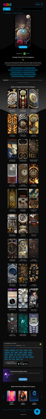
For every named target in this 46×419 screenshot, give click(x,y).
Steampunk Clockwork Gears (33, 135)
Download (23, 47)
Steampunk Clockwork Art (23, 235)
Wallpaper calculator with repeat (17, 68)
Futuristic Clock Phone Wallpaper (12, 285)
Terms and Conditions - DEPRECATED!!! (20, 409)
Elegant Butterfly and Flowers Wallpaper (23, 310)
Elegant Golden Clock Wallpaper (12, 110)
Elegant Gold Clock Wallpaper (34, 110)
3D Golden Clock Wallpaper (34, 285)
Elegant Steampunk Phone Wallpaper (23, 285)
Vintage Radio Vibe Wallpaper (23, 210)
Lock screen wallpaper (30, 76)
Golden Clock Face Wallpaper (12, 135)
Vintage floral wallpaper (18, 13)
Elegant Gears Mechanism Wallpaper (23, 260)
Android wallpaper (13, 347)
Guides (24, 411)
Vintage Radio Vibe (12, 309)
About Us (9, 409)
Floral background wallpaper (30, 68)
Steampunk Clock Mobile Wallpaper (12, 235)
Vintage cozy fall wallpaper (16, 72)
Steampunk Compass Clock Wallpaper (23, 160)
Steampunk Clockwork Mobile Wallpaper (33, 160)
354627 (26, 53)
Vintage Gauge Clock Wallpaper (12, 260)
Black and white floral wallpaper (30, 74)
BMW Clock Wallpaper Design (12, 335)
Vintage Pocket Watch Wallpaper (12, 160)
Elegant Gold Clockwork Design (12, 210)
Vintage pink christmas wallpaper (29, 72)
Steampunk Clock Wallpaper (34, 185)
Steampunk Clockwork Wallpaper (23, 185)
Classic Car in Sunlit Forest (33, 235)
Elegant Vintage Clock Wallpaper (23, 135)
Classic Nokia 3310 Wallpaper (34, 335)
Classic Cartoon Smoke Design (34, 310)
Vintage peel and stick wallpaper (16, 74)
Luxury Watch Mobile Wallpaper (12, 185)
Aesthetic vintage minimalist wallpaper (30, 70)
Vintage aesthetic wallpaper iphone (15, 70)
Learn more (23, 379)
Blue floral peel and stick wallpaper (18, 76)
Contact (4, 409)
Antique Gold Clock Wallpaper (23, 110)
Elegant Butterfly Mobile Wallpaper (23, 335)
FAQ (21, 411)
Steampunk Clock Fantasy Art (33, 210)
